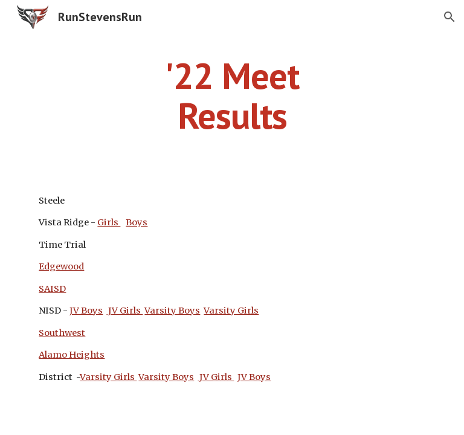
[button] (449, 16)
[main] (232, 95)
